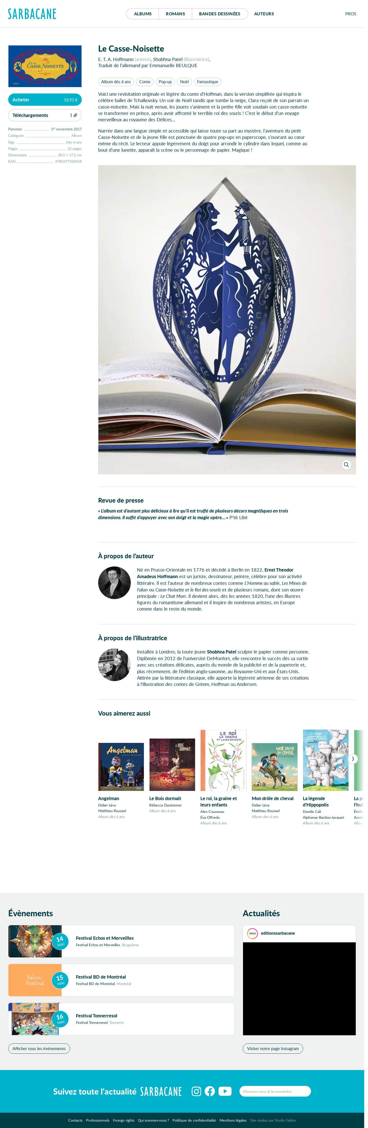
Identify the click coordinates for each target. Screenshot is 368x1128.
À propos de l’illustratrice (132, 638)
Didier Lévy (107, 805)
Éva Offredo (210, 817)
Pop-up (165, 82)
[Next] (353, 759)
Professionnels (97, 1122)
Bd (219, 14)
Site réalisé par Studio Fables (273, 1122)
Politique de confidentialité (194, 1122)
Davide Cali (312, 812)
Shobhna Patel (167, 59)
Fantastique (207, 82)
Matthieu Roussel (112, 811)
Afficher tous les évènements (39, 1050)
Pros (350, 14)
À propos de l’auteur (126, 556)
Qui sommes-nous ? (153, 1122)
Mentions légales (233, 1122)
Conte (145, 82)
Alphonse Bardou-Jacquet (323, 817)
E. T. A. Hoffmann (115, 59)
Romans (175, 14)
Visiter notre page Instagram (273, 1050)
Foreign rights (123, 1122)
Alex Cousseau (212, 812)
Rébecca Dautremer (165, 805)
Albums (143, 14)
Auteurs (264, 14)
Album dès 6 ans (116, 82)
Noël (184, 82)
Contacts (75, 1122)
